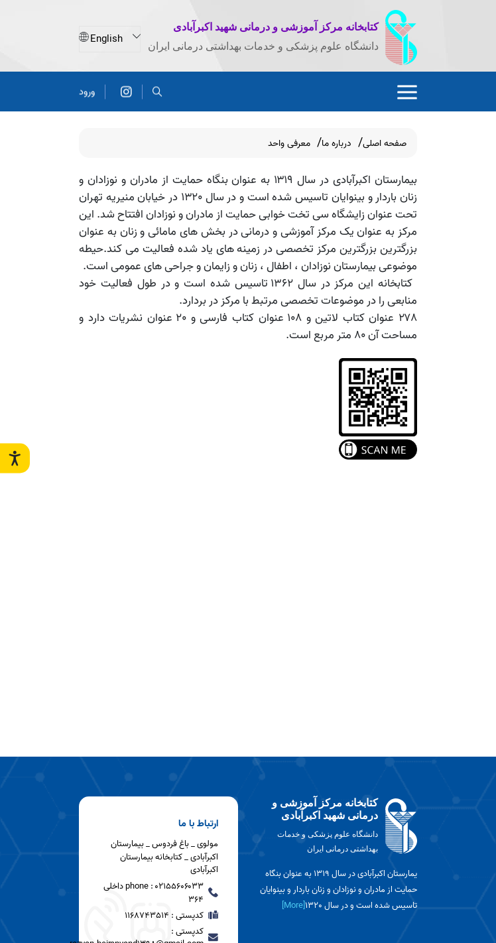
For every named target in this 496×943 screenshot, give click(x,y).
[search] (157, 88)
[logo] (337, 826)
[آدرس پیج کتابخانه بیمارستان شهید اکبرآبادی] (126, 88)
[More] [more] (293, 905)
